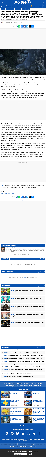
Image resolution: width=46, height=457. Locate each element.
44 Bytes (30, 439)
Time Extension (21, 444)
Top (5, 383)
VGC (18, 446)
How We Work (19, 383)
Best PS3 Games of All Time (7, 193)
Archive (21, 385)
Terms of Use (9, 385)
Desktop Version (37, 385)
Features (3, 9)
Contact (32, 383)
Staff (13, 383)
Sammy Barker (8, 22)
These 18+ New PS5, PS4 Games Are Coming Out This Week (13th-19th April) (23, 366)
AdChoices (35, 439)
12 (8, 301)
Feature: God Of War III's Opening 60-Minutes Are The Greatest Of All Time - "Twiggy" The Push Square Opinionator (22, 14)
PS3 (7, 9)
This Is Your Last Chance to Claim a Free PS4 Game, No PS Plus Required (22, 352)
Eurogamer (13, 446)
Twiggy (3, 185)
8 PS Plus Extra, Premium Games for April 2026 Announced (19, 350)
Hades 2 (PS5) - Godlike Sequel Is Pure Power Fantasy (18, 373)
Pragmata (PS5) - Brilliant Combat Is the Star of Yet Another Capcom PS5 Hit (24, 361)
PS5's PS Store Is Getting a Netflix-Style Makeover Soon (18, 376)
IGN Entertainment (20, 439)
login (24, 277)
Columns (11, 9)
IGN (44, 444)
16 (8, 325)
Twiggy (27, 9)
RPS (35, 446)
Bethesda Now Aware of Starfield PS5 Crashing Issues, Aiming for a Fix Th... (23, 358)
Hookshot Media (8, 439)
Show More (23, 425)
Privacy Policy (38, 383)
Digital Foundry (30, 444)
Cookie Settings (28, 385)
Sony (23, 9)
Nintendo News (38, 444)
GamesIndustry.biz (24, 446)
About (9, 383)
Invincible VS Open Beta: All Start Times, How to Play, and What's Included (23, 364)
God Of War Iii (18, 9)
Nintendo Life (7, 444)
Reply (29, 254)
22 (8, 309)
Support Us (26, 383)
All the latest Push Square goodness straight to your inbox (23, 451)
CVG (31, 446)
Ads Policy (15, 385)
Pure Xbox (14, 444)
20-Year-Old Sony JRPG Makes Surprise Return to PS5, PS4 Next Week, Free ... (24, 355)
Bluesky (24, 254)
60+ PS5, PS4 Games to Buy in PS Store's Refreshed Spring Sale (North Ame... (23, 370)
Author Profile (17, 254)
